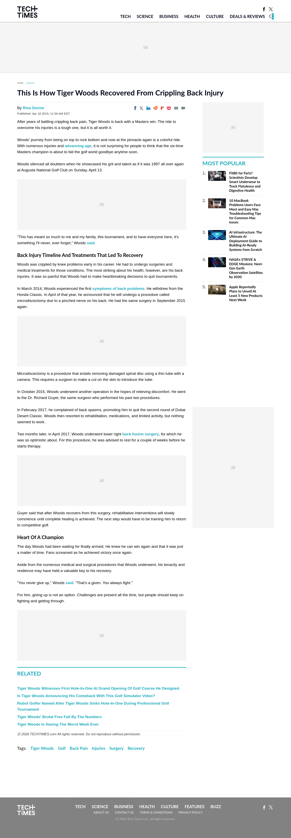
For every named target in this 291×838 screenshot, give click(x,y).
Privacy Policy (190, 812)
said (91, 243)
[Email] (176, 108)
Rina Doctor (33, 108)
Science (145, 16)
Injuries (98, 748)
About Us (101, 812)
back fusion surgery (140, 434)
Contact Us (124, 812)
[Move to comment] (183, 108)
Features (194, 806)
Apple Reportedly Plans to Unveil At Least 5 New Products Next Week (246, 293)
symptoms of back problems (118, 288)
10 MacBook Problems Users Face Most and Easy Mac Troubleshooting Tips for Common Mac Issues (245, 211)
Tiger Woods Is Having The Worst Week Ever (58, 724)
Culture (215, 16)
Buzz (215, 806)
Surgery (116, 748)
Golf (62, 748)
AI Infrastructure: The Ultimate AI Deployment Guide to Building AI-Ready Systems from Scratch (245, 241)
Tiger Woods (42, 748)
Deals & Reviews (247, 16)
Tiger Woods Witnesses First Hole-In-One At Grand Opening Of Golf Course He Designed (98, 688)
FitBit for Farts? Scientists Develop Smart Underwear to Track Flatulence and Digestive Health (244, 182)
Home (20, 83)
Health (192, 16)
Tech (125, 16)
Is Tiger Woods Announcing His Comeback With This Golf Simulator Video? (86, 696)
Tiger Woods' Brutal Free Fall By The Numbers (59, 717)
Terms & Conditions (156, 812)
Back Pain (79, 748)
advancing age (78, 146)
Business (168, 16)
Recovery (136, 748)
